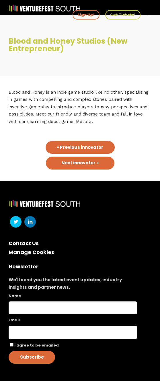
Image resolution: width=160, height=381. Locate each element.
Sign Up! (85, 15)
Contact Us (24, 243)
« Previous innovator (80, 147)
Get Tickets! (122, 15)
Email (14, 320)
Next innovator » (80, 163)
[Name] (73, 307)
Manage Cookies (31, 252)
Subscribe (32, 357)
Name (15, 296)
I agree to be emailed (36, 345)
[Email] (73, 332)
